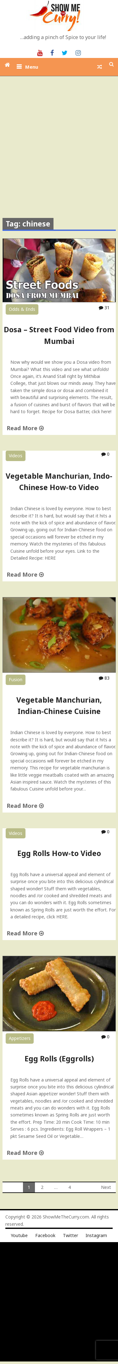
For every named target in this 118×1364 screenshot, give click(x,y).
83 (104, 678)
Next (106, 1187)
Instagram (96, 1235)
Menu (31, 67)
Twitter (70, 1235)
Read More (25, 428)
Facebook (45, 1235)
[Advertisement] (59, 138)
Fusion (15, 679)
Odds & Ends (22, 309)
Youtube (19, 1235)
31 (104, 308)
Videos (15, 456)
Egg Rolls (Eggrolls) (59, 1058)
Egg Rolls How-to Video (59, 853)
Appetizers (20, 1038)
